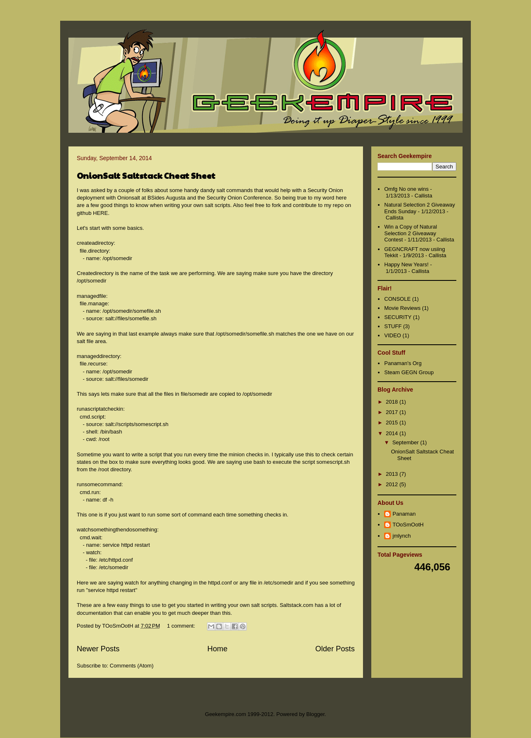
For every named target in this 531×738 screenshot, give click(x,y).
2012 (392, 484)
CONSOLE (397, 299)
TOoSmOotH (408, 524)
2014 (392, 433)
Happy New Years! (406, 264)
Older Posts (335, 649)
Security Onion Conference (239, 198)
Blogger (315, 714)
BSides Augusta (167, 198)
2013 (392, 474)
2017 (392, 412)
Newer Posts (98, 649)
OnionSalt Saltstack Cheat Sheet (146, 175)
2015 (392, 422)
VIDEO (392, 335)
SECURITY (398, 317)
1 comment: (182, 626)
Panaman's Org (402, 363)
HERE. (101, 213)
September (406, 442)
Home (217, 649)
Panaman (404, 514)
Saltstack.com (296, 605)
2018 (392, 402)
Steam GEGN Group (409, 372)
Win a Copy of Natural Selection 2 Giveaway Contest (410, 233)
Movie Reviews (402, 308)
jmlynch (401, 536)
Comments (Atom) (131, 665)
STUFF (393, 326)
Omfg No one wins (406, 189)
